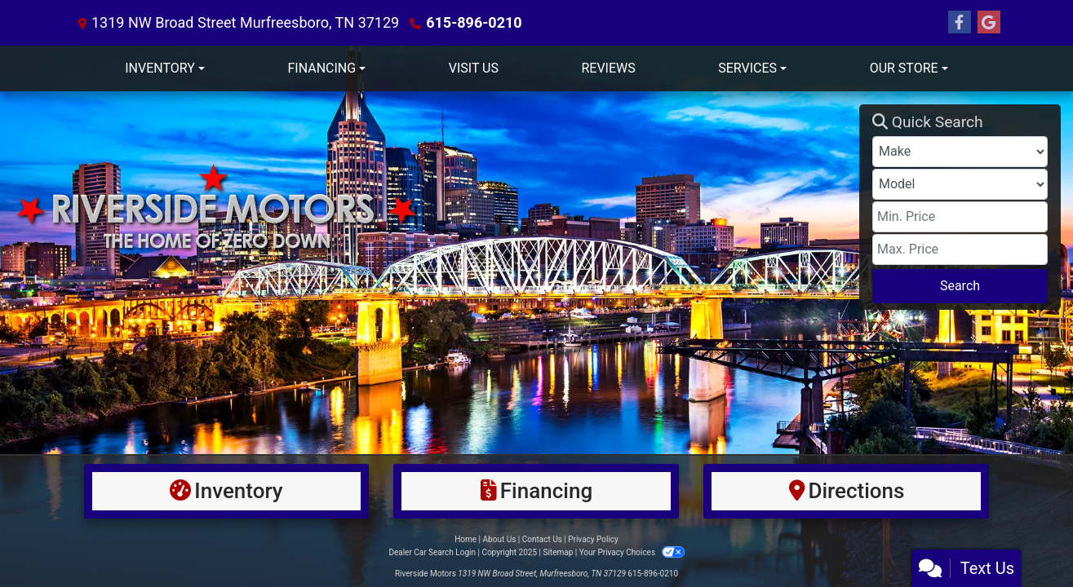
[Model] (960, 184)
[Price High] (960, 249)
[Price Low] (960, 216)
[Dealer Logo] (435, 206)
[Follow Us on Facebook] (959, 23)
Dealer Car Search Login (432, 552)
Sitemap (558, 552)
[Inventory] (227, 491)
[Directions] (846, 491)
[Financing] (536, 491)
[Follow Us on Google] (989, 23)
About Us (500, 539)
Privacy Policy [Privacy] (593, 539)
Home (465, 539)
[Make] (960, 151)
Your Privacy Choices (632, 552)
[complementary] (1024, 538)
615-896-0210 (473, 22)
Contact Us (542, 539)
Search (960, 286)
